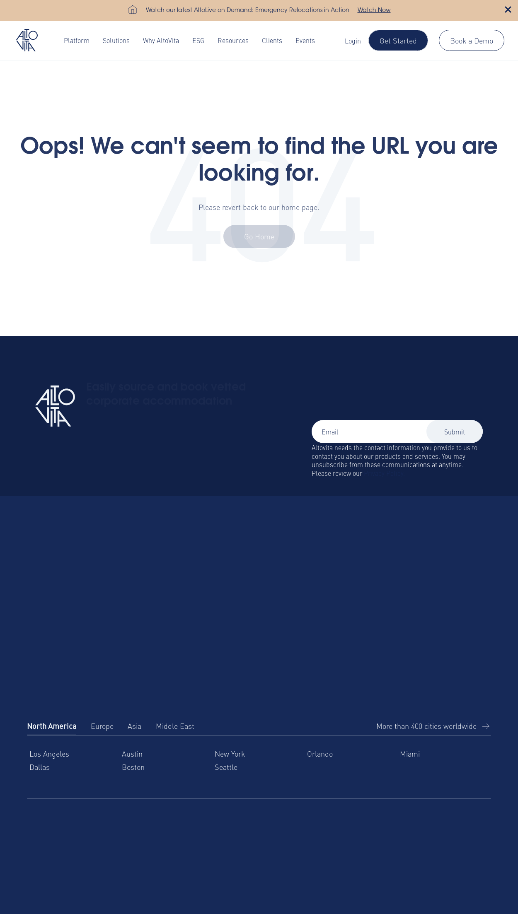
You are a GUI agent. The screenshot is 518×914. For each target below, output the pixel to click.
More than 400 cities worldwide (426, 726)
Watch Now (374, 11)
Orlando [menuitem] (320, 753)
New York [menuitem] (230, 753)
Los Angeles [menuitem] (49, 753)
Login (353, 40)
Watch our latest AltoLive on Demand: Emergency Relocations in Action (247, 11)
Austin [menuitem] (132, 753)
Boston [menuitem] (133, 767)
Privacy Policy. (384, 472)
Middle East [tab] (175, 726)
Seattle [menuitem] (226, 767)
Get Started (398, 40)
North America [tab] (51, 726)
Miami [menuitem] (410, 753)
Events (305, 40)
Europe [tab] (102, 726)
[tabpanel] (259, 767)
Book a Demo (471, 40)
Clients (272, 40)
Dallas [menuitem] (39, 767)
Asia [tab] (134, 726)
